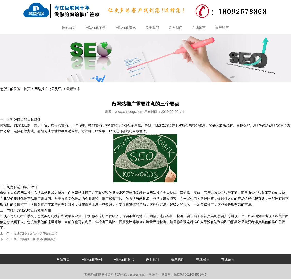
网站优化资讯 (125, 28)
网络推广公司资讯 (48, 89)
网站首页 (69, 28)
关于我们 (152, 28)
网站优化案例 (95, 28)
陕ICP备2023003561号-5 (190, 274)
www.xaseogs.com (129, 112)
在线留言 (199, 28)
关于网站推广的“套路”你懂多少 (35, 239)
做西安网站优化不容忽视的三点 (35, 233)
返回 (182, 112)
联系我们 (175, 28)
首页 (27, 89)
